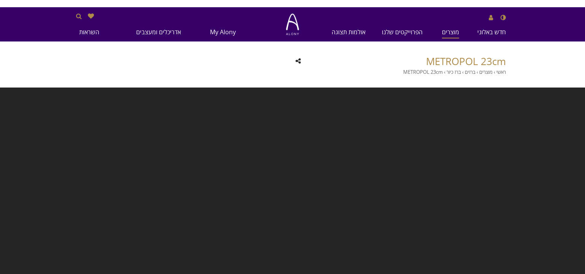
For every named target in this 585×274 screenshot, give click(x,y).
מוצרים (450, 32)
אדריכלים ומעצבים (158, 32)
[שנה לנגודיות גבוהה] (503, 17)
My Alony (223, 32)
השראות (89, 32)
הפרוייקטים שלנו (402, 32)
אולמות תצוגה (349, 32)
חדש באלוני (491, 32)
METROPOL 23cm (466, 62)
